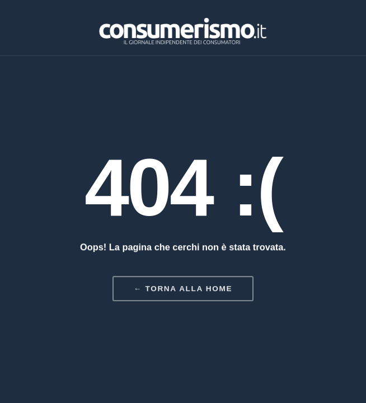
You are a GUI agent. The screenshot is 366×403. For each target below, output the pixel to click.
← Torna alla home (183, 289)
